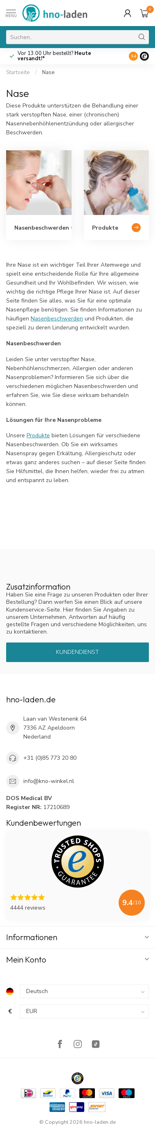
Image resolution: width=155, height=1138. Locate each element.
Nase (48, 72)
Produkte (38, 435)
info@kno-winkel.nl (48, 781)
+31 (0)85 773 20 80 (49, 758)
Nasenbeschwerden (57, 318)
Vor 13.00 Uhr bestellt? (54, 56)
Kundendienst (77, 652)
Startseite (18, 72)
